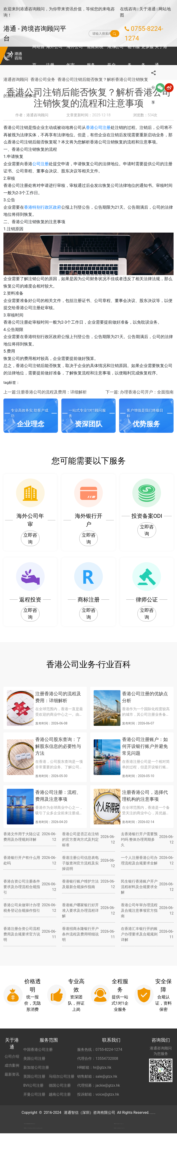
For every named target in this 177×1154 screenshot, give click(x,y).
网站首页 (38, 55)
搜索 (114, 33)
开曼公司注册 (34, 1094)
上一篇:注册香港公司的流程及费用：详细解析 (45, 392)
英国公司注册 (34, 1076)
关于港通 (147, 8)
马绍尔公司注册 (61, 1076)
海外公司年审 (74, 55)
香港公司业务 (44, 80)
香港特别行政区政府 (42, 207)
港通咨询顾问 (15, 80)
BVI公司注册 (33, 1085)
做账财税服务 (95, 55)
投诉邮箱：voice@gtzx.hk (98, 1094)
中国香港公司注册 (38, 1049)
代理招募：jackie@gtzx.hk (98, 1085)
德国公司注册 (60, 1085)
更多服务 (147, 55)
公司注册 (40, 163)
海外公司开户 (115, 55)
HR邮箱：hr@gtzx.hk (94, 1067)
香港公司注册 (98, 127)
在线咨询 (128, 8)
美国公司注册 (34, 1058)
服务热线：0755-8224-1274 (99, 1049)
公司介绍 (12, 1056)
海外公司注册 (54, 55)
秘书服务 (134, 55)
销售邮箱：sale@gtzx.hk (97, 1076)
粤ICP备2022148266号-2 (153, 1112)
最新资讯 (12, 1074)
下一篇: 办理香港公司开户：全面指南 (140, 392)
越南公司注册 (60, 1094)
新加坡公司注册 (36, 1067)
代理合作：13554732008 (97, 1058)
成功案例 (12, 1065)
